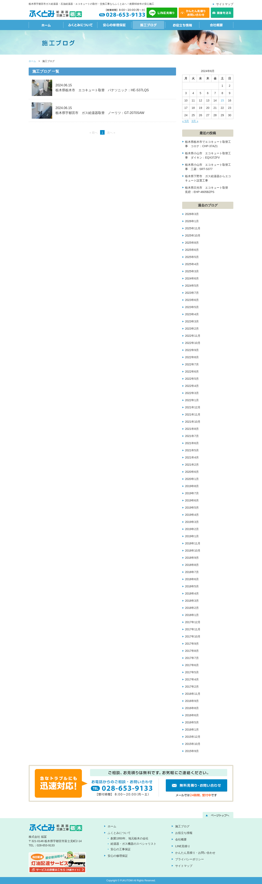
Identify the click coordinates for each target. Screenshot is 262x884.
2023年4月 (192, 314)
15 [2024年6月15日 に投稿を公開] (222, 100)
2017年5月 (192, 672)
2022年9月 (192, 350)
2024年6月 (192, 278)
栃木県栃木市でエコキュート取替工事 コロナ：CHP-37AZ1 (208, 144)
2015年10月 (192, 743)
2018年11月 (192, 543)
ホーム (46, 25)
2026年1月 (192, 221)
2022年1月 (192, 400)
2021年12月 (192, 407)
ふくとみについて (80, 25)
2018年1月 (192, 615)
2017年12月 (192, 622)
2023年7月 (192, 292)
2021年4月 (192, 457)
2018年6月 (192, 579)
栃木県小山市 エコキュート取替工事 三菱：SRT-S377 (208, 167)
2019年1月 (192, 536)
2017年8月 (192, 650)
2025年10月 (192, 235)
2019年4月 (192, 514)
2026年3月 (192, 214)
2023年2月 (192, 328)
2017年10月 (192, 636)
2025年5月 (192, 257)
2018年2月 (192, 607)
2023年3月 (192, 321)
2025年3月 (192, 271)
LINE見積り (182, 846)
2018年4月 (192, 593)
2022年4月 (192, 385)
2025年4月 (192, 264)
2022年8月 (192, 357)
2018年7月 (192, 572)
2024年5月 (192, 285)
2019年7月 (192, 493)
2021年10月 (192, 421)
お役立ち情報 (182, 25)
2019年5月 (192, 507)
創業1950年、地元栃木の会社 (129, 838)
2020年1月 (192, 479)
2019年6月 (192, 500)
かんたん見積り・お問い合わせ (195, 852)
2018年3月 (192, 600)
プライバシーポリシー (189, 859)
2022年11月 (192, 335)
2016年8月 (192, 708)
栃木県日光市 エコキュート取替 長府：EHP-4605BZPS (208, 190)
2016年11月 (192, 693)
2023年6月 (192, 300)
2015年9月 (192, 751)
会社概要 (216, 25)
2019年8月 (192, 486)
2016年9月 (192, 701)
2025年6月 (192, 249)
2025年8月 (192, 242)
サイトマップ (224, 4)
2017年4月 (192, 679)
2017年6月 (192, 665)
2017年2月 (192, 686)
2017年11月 (192, 629)
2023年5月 (192, 307)
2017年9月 (192, 643)
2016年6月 (192, 715)
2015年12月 (192, 736)
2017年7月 (192, 658)
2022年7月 (192, 364)
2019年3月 (192, 522)
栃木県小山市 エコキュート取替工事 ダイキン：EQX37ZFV (208, 155)
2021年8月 (192, 428)
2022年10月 (192, 343)
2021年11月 (192, 414)
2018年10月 (192, 550)
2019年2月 (192, 529)
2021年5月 (192, 450)
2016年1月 (192, 729)
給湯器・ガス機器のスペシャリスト (133, 843)
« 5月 (185, 121)
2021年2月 (192, 464)
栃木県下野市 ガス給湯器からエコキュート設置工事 (208, 178)
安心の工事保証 (121, 849)
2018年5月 (192, 586)
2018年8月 (192, 564)
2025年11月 (192, 228)
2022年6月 (192, 371)
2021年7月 (192, 436)
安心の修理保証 (114, 25)
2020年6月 (192, 471)
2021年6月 (192, 443)
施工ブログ (148, 25)
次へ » (111, 132)
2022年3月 (192, 393)
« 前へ (93, 132)
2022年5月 (192, 378)
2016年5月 (192, 722)
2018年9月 (192, 557)
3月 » (194, 121)
